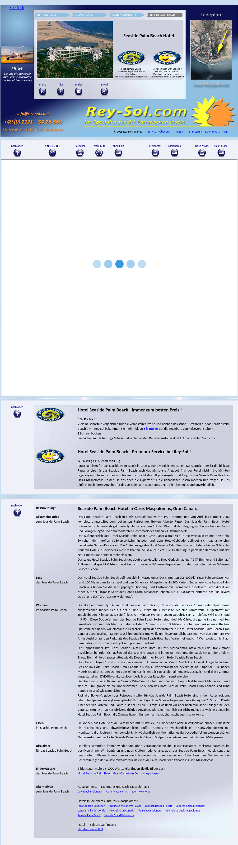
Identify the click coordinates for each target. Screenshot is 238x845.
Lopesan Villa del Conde (91, 810)
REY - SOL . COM (46, 14)
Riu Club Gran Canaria (121, 810)
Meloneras (155, 146)
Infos (61, 84)
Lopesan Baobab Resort (158, 805)
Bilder (78, 84)
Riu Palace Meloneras (150, 810)
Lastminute (99, 146)
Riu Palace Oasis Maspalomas (183, 810)
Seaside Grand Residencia (119, 815)
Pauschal (80, 146)
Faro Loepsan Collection (91, 805)
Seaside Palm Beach (89, 815)
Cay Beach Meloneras (90, 791)
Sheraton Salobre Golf (90, 829)
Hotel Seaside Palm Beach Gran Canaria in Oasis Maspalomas (119, 773)
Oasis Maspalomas (117, 791)
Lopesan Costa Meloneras (190, 805)
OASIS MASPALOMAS (124, 14)
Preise (42, 84)
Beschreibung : (46, 508)
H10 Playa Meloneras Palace (125, 805)
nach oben (17, 505)
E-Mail (104, 84)
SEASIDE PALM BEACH (162, 14)
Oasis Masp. (202, 146)
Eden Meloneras (140, 791)
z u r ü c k (16, 7)
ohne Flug (118, 146)
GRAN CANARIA (84, 14)
